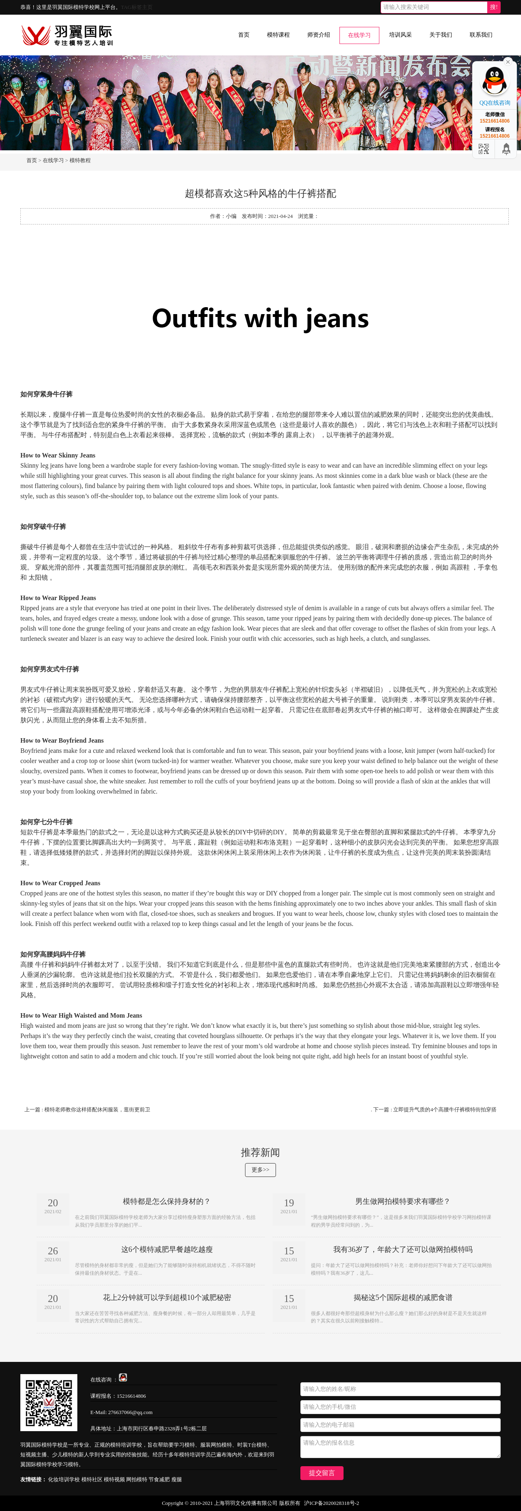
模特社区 (92, 1479)
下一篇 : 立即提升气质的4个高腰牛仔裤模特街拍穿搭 (435, 1109)
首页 (244, 35)
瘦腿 (176, 1479)
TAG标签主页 (137, 7)
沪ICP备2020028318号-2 (331, 1503)
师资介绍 (318, 35)
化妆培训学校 (64, 1479)
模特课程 (278, 35)
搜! (494, 7)
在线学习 (359, 35)
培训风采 (400, 35)
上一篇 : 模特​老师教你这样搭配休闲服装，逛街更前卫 (87, 1109)
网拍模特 (136, 1479)
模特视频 (114, 1479)
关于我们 (440, 35)
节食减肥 (159, 1479)
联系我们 (481, 35)
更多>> (260, 1170)
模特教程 (80, 160)
